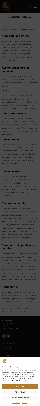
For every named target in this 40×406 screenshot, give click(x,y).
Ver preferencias (20, 398)
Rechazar (20, 392)
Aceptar (20, 386)
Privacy (24, 403)
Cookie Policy (16, 403)
